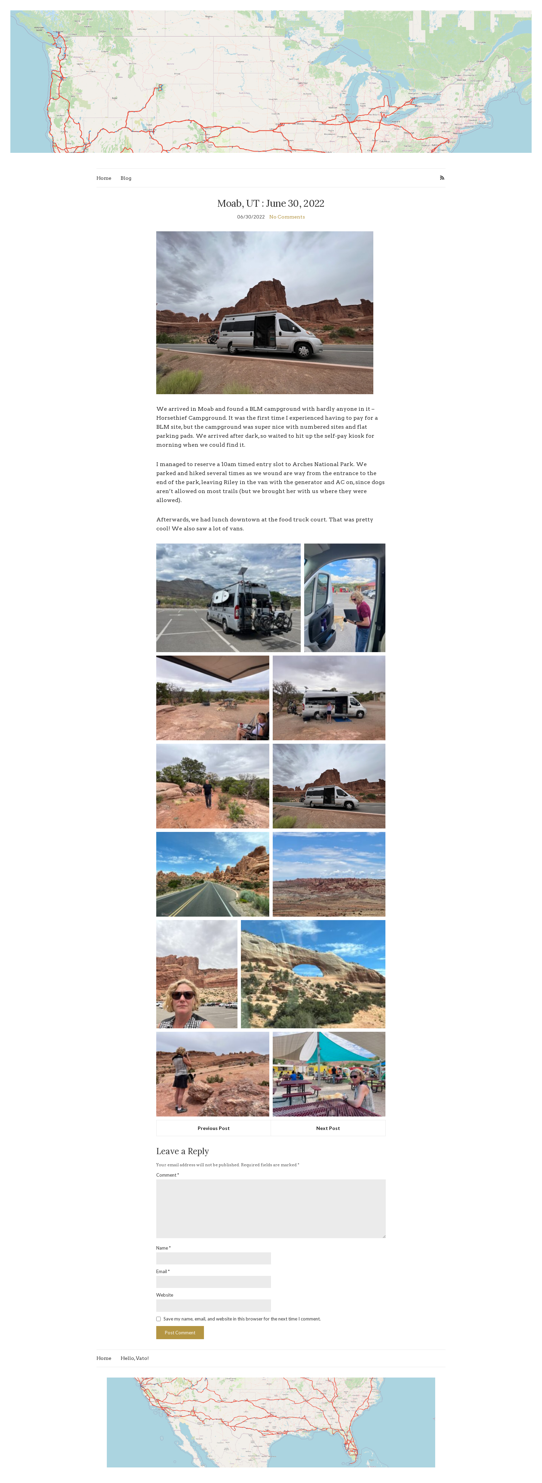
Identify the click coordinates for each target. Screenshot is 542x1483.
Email (163, 1271)
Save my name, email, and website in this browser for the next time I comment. (242, 1319)
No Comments (287, 217)
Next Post (328, 1128)
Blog (126, 178)
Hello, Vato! (135, 1358)
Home (103, 178)
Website (164, 1295)
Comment (167, 1175)
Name (163, 1248)
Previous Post (214, 1128)
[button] (228, 598)
